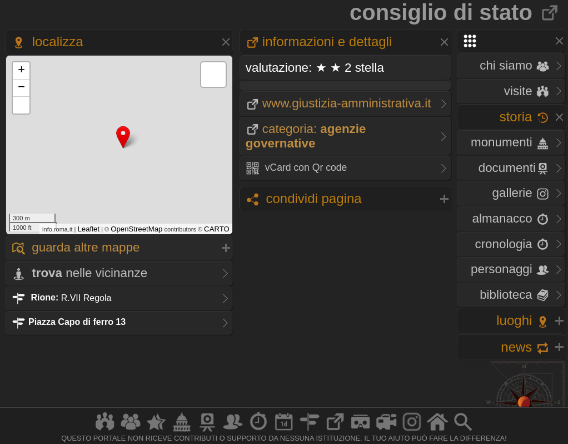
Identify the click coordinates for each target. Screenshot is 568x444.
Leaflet (89, 229)
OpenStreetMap (136, 229)
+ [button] (21, 70)
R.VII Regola (61, 297)
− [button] (21, 88)
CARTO (217, 229)
